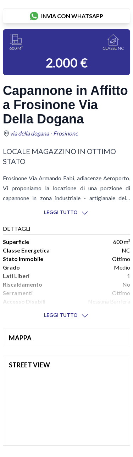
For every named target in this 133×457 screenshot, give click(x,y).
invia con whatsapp (66, 16)
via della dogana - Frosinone (44, 133)
